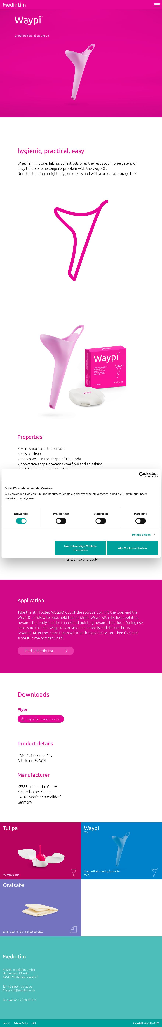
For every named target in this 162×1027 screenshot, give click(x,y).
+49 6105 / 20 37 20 (19, 986)
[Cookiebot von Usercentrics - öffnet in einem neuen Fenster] (142, 474)
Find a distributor (39, 651)
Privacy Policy (21, 1023)
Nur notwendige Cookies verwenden (80, 548)
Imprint (6, 1023)
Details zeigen (141, 534)
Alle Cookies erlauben (132, 548)
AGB (34, 1023)
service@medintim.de (20, 990)
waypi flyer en (43, 719)
